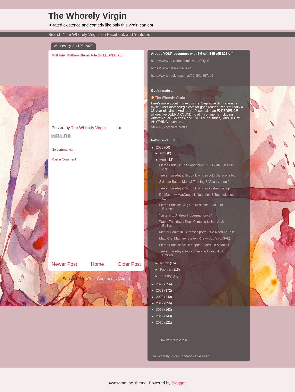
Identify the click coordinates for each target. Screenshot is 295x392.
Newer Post (64, 264)
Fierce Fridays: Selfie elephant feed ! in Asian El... (195, 245)
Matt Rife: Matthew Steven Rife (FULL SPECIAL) (194, 238)
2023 (160, 147)
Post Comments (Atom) (108, 278)
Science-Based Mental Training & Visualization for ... (197, 181)
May (163, 153)
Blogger (179, 383)
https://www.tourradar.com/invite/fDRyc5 (180, 61)
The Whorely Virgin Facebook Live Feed (180, 356)
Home (97, 264)
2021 (160, 290)
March (165, 263)
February (167, 269)
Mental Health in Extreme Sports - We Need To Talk (196, 232)
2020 (160, 297)
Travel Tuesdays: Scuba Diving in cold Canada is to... (198, 175)
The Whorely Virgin (87, 16)
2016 (160, 322)
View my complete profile (169, 127)
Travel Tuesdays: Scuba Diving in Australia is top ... (196, 188)
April (163, 159)
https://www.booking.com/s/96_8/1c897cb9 (182, 75)
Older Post (129, 264)
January (166, 276)
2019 (160, 303)
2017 (160, 316)
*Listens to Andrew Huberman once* (185, 215)
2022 (160, 284)
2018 (160, 309)
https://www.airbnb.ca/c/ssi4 (171, 68)
